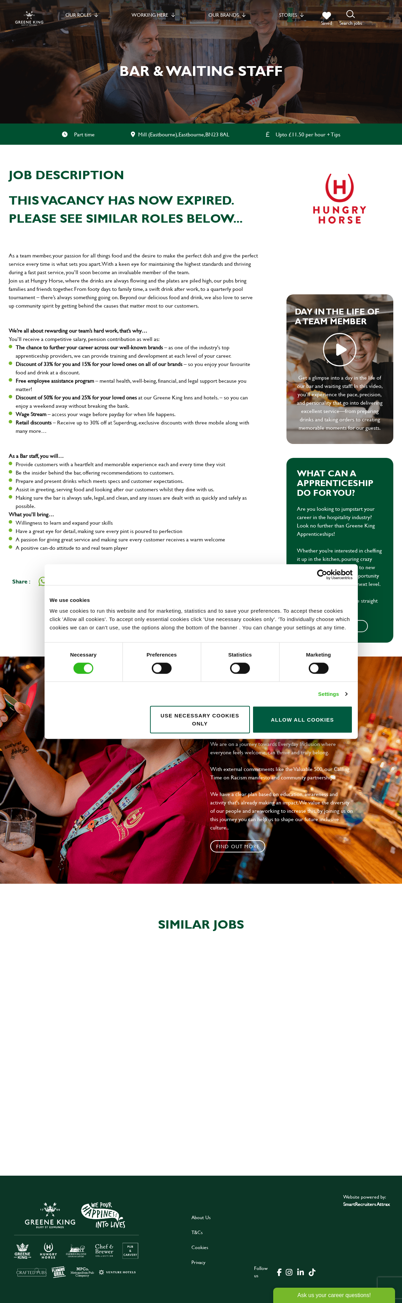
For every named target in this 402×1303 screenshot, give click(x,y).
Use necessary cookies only (199, 719)
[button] (350, 18)
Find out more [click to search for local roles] (238, 846)
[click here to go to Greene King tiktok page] (312, 1272)
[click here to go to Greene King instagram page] (289, 1272)
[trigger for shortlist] (326, 18)
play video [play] (339, 349)
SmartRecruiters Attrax (366, 1204)
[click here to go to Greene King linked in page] (301, 1272)
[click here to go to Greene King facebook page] (279, 1272)
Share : (21, 581)
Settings (328, 694)
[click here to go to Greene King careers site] (76, 1239)
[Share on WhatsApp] (43, 581)
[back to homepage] (29, 18)
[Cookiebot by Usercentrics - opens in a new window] (322, 574)
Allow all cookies (302, 719)
